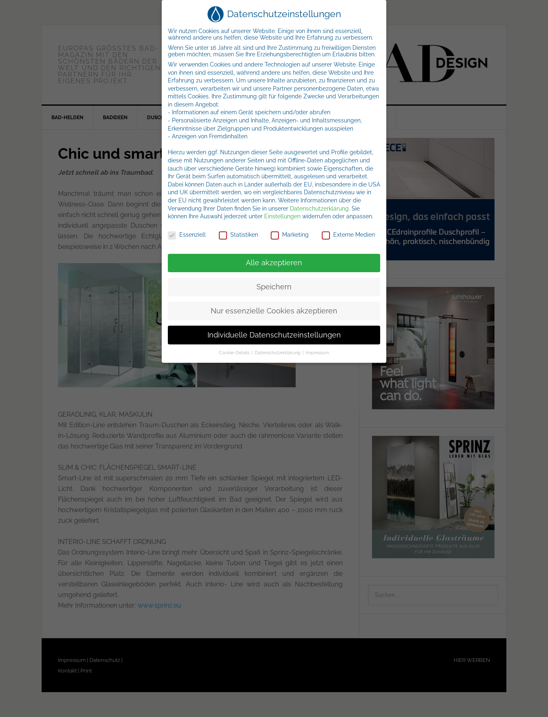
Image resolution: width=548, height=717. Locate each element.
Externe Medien (348, 234)
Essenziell (187, 234)
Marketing (290, 234)
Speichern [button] (274, 287)
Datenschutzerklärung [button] (278, 352)
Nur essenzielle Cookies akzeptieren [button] (274, 311)
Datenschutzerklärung (319, 208)
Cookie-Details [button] (235, 352)
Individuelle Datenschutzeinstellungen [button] (274, 335)
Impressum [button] (317, 352)
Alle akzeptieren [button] (274, 263)
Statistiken (238, 234)
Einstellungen (282, 216)
